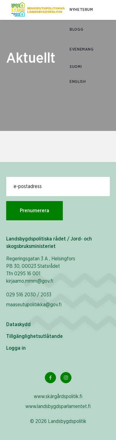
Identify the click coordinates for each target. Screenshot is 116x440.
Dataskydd (18, 324)
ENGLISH (78, 82)
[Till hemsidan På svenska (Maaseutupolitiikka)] (38, 10)
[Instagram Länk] (65, 377)
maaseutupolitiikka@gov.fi (34, 304)
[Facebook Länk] (50, 377)
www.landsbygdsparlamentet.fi (58, 406)
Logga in (16, 348)
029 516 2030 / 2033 (28, 294)
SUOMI (76, 67)
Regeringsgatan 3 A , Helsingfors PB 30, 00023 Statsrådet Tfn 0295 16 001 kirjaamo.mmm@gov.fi (40, 270)
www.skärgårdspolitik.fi (58, 396)
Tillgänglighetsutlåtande (34, 336)
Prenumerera (34, 210)
